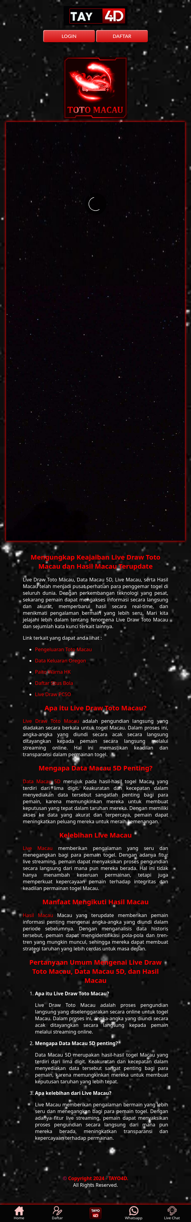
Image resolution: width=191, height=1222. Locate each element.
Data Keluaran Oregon (60, 660)
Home (19, 1213)
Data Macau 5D (43, 781)
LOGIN (68, 36)
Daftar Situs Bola (54, 683)
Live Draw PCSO (53, 694)
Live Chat (172, 1213)
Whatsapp (134, 1213)
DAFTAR (122, 36)
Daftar (57, 1213)
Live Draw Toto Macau (52, 721)
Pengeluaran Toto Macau (63, 649)
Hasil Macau (40, 915)
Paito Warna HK (53, 672)
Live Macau (40, 848)
